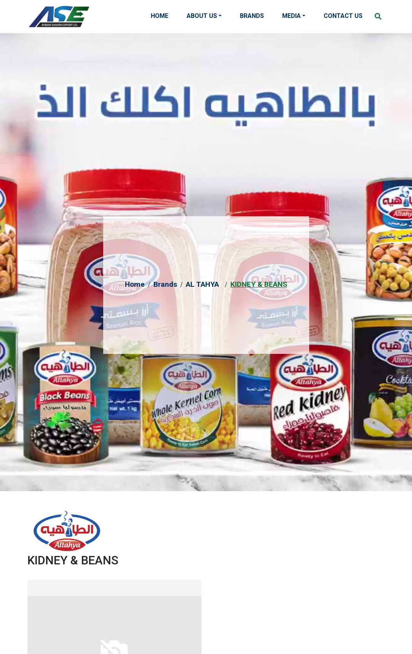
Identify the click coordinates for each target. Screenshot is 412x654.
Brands (252, 15)
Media (291, 15)
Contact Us (343, 15)
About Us (202, 15)
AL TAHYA (202, 284)
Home (159, 15)
